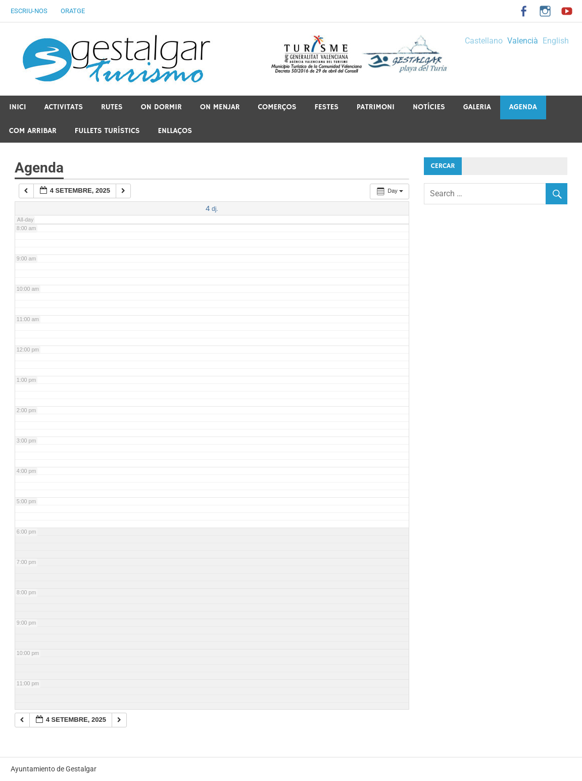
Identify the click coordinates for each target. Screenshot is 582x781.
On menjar (220, 107)
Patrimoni (376, 107)
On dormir (161, 107)
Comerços (277, 107)
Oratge (73, 11)
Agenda (523, 107)
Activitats (63, 107)
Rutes (112, 107)
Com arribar (33, 131)
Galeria (477, 107)
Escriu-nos (29, 11)
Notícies (429, 107)
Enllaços (174, 131)
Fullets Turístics (107, 131)
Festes (327, 107)
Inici (17, 107)
